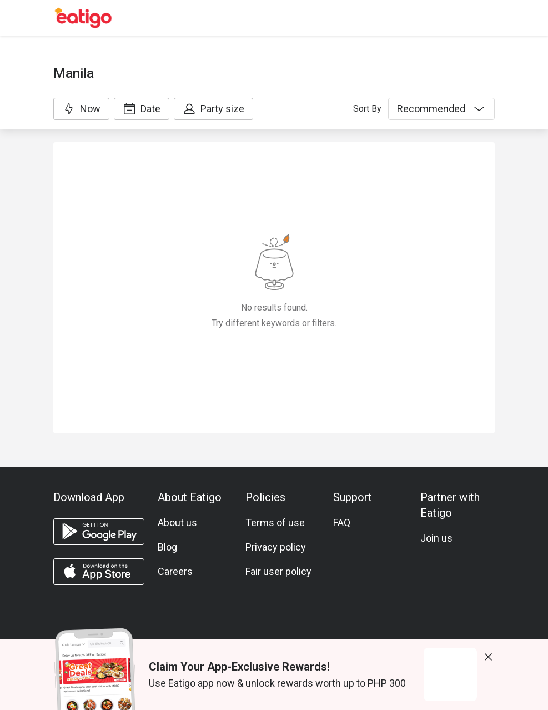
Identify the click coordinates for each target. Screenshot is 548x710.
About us (177, 522)
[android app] (98, 531)
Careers (175, 571)
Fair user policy (278, 571)
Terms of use (275, 522)
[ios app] (98, 571)
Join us (436, 538)
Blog (167, 547)
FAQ (341, 522)
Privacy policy (275, 547)
